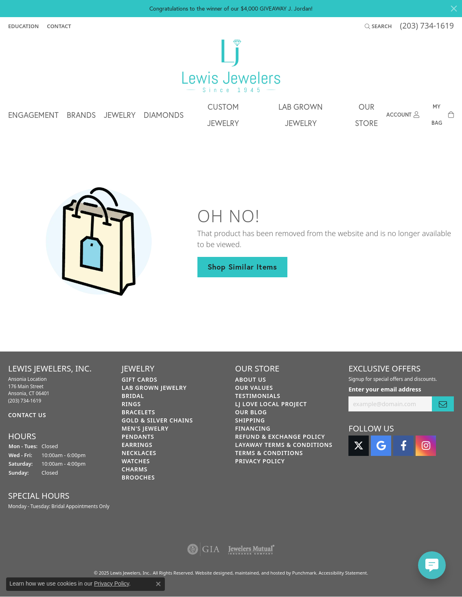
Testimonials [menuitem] (257, 396)
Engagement (33, 115)
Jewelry (120, 115)
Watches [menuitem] (136, 461)
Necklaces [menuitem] (139, 453)
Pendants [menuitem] (138, 436)
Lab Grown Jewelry (300, 115)
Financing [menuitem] (253, 428)
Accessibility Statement (343, 573)
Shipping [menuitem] (250, 420)
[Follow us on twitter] (358, 446)
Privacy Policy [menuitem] (260, 461)
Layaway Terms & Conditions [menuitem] (284, 445)
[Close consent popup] (158, 584)
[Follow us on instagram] (426, 446)
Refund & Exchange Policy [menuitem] (280, 436)
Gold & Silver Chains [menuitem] (157, 420)
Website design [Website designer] (211, 573)
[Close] (454, 8)
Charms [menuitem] (134, 469)
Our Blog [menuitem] (251, 412)
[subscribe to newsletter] (443, 403)
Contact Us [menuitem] (27, 415)
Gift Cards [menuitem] (140, 379)
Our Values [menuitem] (254, 387)
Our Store (366, 115)
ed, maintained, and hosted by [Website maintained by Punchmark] (259, 573)
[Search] (378, 26)
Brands (81, 115)
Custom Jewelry (223, 115)
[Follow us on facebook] (403, 446)
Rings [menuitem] (131, 404)
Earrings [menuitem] (137, 445)
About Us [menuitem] (250, 379)
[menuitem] (203, 549)
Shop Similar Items (242, 267)
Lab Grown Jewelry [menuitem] (154, 387)
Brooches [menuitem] (138, 477)
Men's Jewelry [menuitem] (145, 428)
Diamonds (164, 115)
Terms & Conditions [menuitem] (269, 453)
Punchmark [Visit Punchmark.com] (304, 573)
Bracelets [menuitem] (138, 412)
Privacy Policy (111, 583)
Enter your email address (384, 389)
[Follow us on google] (381, 446)
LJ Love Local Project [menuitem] (271, 404)
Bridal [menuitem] (133, 396)
